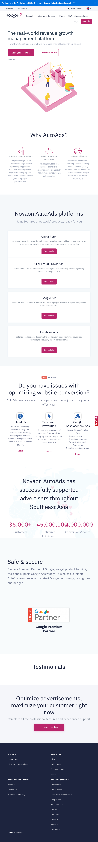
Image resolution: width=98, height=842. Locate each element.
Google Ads (56, 799)
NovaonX (55, 824)
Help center (56, 764)
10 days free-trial (49, 727)
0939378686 (75, 8)
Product (29, 16)
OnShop (54, 819)
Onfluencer (56, 829)
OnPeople (55, 814)
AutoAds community (16, 794)
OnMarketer (13, 759)
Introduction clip (48, 52)
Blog (70, 16)
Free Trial (86, 21)
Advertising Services (46, 16)
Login (76, 21)
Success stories (81, 16)
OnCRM (54, 809)
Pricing (62, 16)
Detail (20, 451)
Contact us (12, 790)
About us (11, 784)
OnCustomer (56, 790)
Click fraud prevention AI (18, 764)
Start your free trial (21, 53)
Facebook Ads (57, 804)
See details (49, 251)
